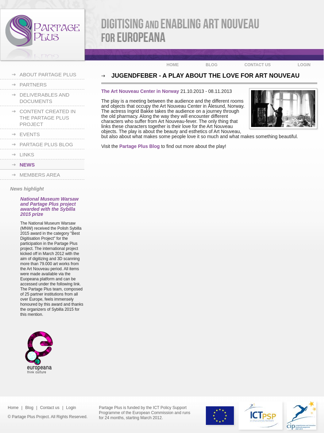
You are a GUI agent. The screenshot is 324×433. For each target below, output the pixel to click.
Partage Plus (42, 34)
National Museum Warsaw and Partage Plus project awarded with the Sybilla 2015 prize (49, 206)
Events (30, 134)
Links (27, 154)
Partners (33, 84)
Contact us (257, 64)
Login (304, 64)
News (27, 165)
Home (173, 64)
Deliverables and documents (45, 98)
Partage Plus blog (46, 144)
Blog (212, 64)
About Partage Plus (48, 74)
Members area (40, 175)
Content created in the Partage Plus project (48, 117)
